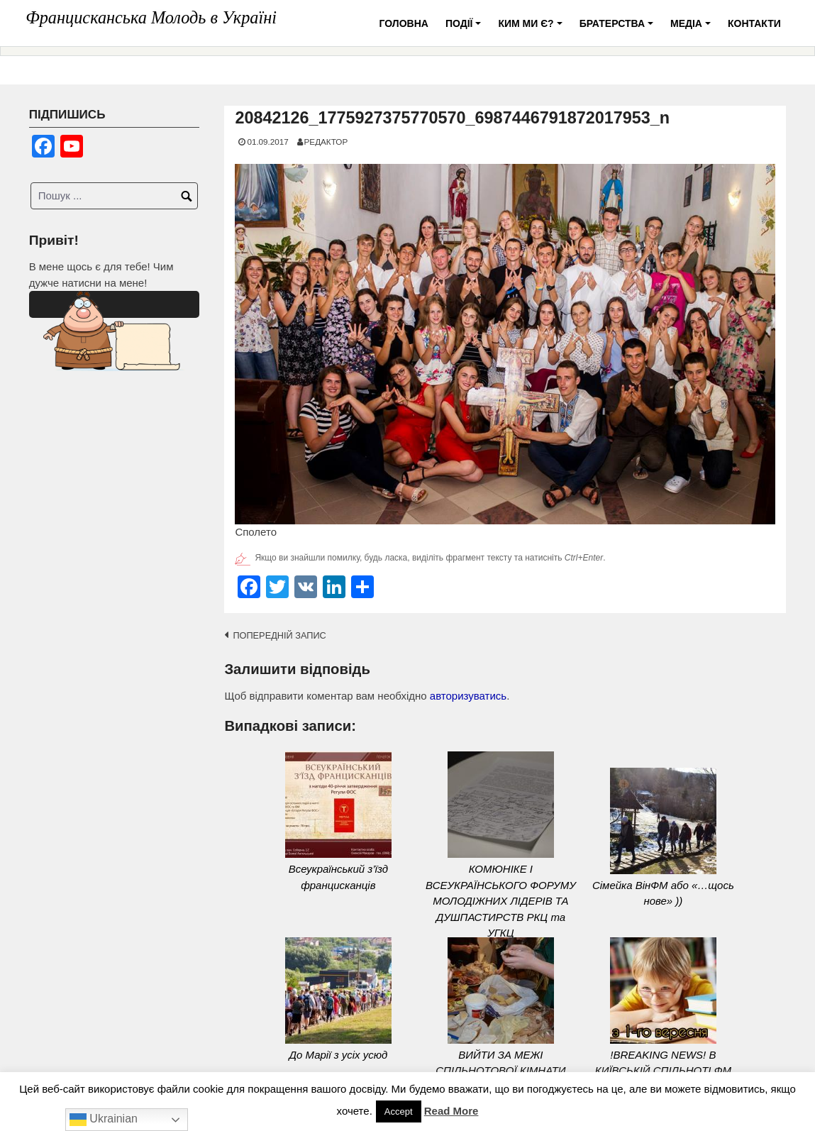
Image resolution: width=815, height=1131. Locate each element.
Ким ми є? (532, 29)
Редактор (326, 141)
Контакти (754, 23)
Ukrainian (104, 1119)
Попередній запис (279, 635)
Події (465, 29)
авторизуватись (468, 696)
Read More (451, 1111)
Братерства (619, 29)
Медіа (692, 29)
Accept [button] (398, 1111)
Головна (403, 23)
